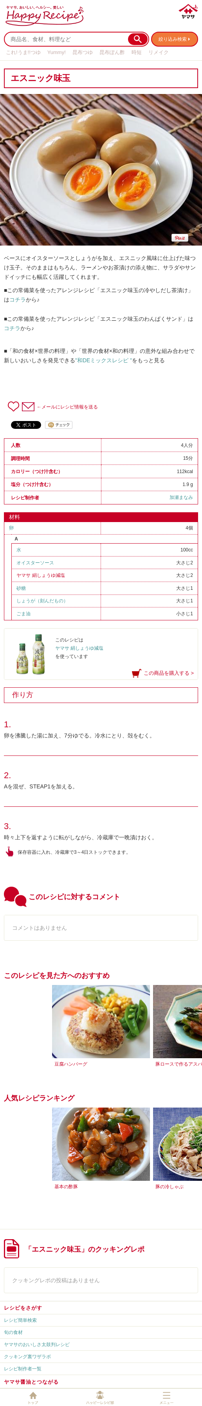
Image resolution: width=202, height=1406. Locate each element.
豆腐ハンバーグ (70, 1064)
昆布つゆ (82, 52)
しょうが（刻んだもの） (42, 601)
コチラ (17, 299)
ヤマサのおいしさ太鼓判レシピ (37, 1344)
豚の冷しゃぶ (169, 1186)
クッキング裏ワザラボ (27, 1356)
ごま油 (23, 613)
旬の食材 (13, 1332)
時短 (137, 52)
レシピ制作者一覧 (22, 1369)
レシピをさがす (23, 1308)
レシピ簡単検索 (20, 1320)
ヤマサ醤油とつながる (31, 1382)
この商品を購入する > (169, 673)
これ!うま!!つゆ (23, 52)
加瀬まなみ (181, 497)
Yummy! (56, 52)
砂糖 (21, 588)
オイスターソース (35, 563)
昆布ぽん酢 (112, 52)
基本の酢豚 (66, 1186)
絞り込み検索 (173, 39)
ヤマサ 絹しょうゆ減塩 (40, 575)
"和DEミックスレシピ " (103, 360)
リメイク (158, 52)
